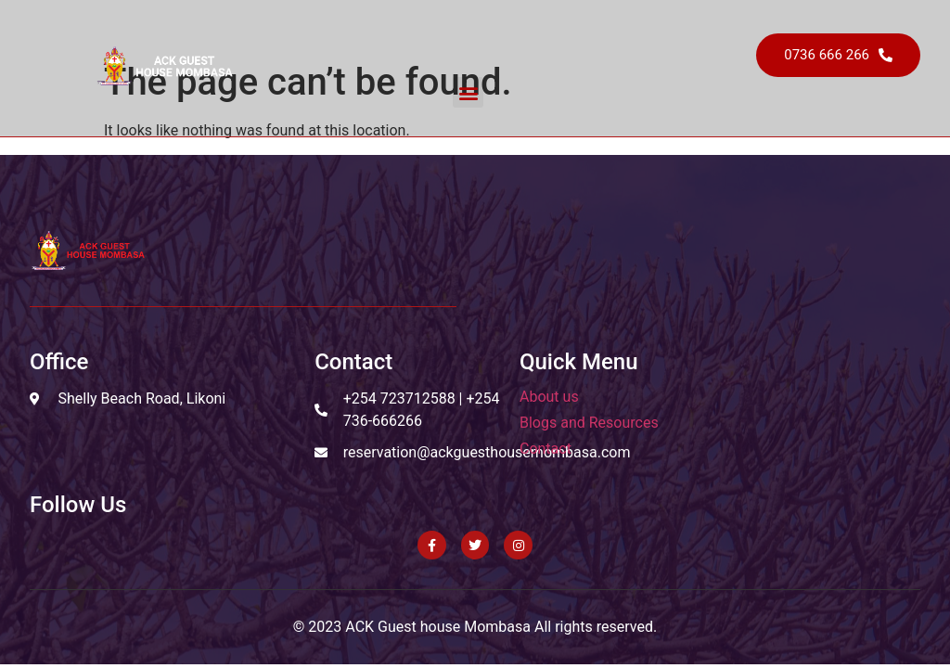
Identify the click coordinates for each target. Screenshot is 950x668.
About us (549, 396)
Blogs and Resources (589, 422)
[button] (468, 92)
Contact (545, 448)
